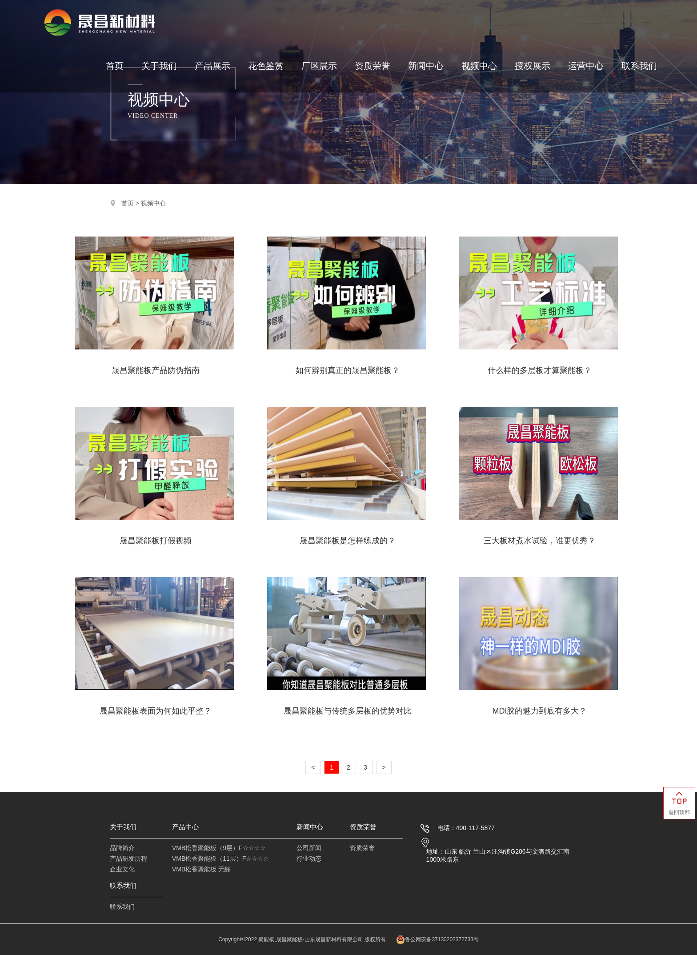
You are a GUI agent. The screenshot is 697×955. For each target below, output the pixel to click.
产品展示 (212, 66)
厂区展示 (319, 66)
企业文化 (122, 869)
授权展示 (532, 66)
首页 (115, 66)
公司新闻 (308, 847)
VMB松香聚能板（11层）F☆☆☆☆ (220, 858)
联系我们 (639, 66)
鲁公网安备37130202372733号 (437, 939)
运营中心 (586, 66)
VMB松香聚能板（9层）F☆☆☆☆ (219, 847)
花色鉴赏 (266, 66)
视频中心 (479, 66)
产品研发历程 (128, 858)
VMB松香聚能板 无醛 (201, 869)
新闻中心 (426, 66)
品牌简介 (122, 847)
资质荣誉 (372, 66)
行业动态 (308, 858)
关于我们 (159, 66)
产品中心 (185, 827)
